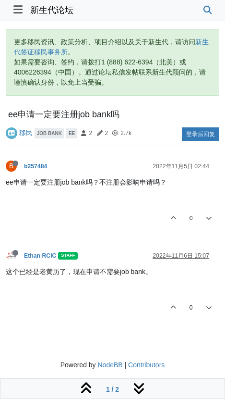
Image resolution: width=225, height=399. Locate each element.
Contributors (146, 365)
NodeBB (109, 365)
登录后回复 (200, 134)
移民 (26, 133)
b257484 (35, 166)
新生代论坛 (51, 10)
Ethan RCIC (40, 255)
